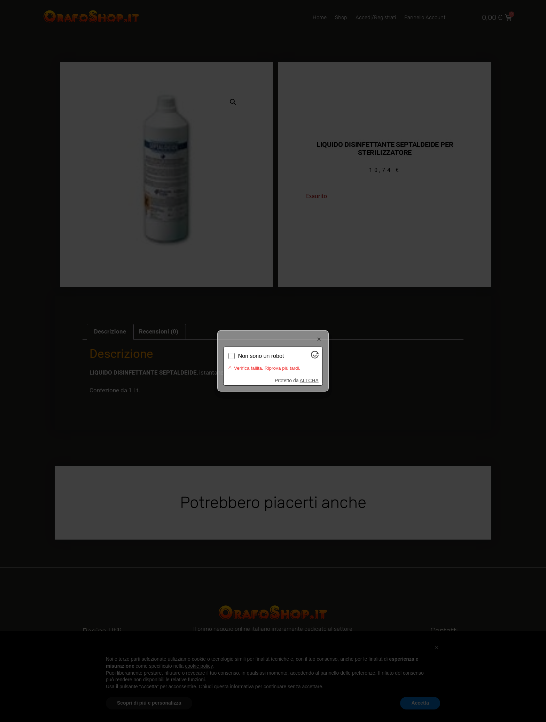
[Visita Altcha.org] (315, 362)
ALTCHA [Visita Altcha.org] (309, 375)
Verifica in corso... (260, 361)
